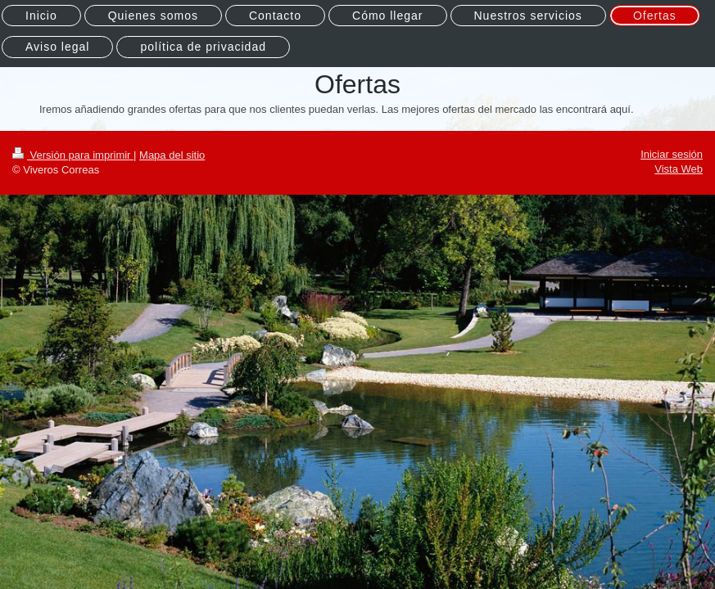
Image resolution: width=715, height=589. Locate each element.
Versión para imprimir (72, 155)
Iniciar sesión (671, 154)
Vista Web (678, 169)
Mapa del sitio (172, 155)
